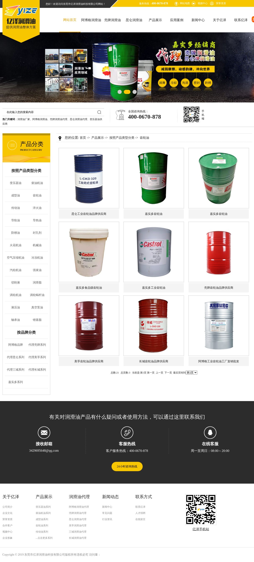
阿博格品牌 (15, 344)
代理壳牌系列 (37, 344)
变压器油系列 (43, 506)
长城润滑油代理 (77, 537)
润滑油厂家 (23, 119)
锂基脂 (37, 319)
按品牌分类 (26, 332)
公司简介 (7, 506)
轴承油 (15, 319)
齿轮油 (37, 195)
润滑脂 (37, 282)
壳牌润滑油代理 (58, 119)
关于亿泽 (219, 20)
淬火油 (37, 207)
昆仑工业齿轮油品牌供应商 (88, 213)
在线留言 (140, 519)
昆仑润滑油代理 (78, 119)
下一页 (168, 372)
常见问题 (107, 513)
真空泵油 (37, 307)
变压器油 (15, 183)
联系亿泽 (241, 20)
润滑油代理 (79, 496)
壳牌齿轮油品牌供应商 (218, 287)
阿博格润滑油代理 (79, 506)
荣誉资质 (221, 3)
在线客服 (210, 444)
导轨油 (15, 220)
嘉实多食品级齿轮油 (89, 287)
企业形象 (7, 537)
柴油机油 (37, 183)
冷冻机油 (37, 257)
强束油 (37, 270)
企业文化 (7, 513)
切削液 (15, 282)
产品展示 (155, 20)
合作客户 (7, 525)
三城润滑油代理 (77, 531)
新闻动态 (110, 496)
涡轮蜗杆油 (37, 295)
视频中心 (203, 3)
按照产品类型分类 (26, 171)
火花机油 (15, 245)
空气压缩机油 (15, 257)
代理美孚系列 (37, 357)
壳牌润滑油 (112, 20)
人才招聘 (140, 513)
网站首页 (69, 20)
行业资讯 (107, 519)
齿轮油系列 (42, 525)
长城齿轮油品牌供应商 (153, 361)
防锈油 (15, 232)
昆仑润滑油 (134, 20)
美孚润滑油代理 (77, 525)
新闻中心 (198, 20)
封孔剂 (37, 232)
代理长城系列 (37, 369)
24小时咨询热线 (127, 466)
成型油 (15, 195)
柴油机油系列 (43, 513)
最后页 (177, 372)
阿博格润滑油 (91, 20)
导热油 (37, 220)
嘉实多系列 (15, 382)
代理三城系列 (15, 369)
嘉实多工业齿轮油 (153, 287)
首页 (83, 137)
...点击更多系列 (44, 537)
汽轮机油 (15, 270)
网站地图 (185, 3)
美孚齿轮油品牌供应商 (88, 361)
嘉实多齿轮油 (153, 213)
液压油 (15, 307)
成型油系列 (42, 519)
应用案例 (176, 20)
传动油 (15, 207)
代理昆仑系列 (15, 357)
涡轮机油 (15, 295)
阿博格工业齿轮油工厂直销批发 (218, 361)
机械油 (37, 245)
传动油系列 (42, 531)
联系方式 (143, 496)
